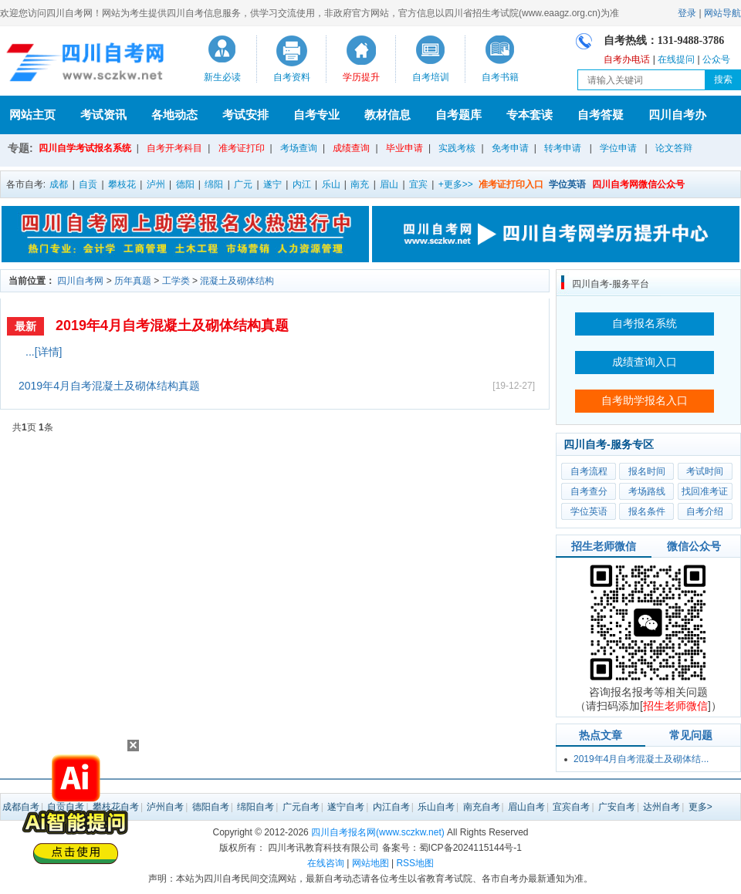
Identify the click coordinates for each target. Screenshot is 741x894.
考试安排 (245, 114)
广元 (243, 184)
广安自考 (616, 806)
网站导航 (722, 13)
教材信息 (387, 114)
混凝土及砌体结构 (237, 280)
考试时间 (704, 471)
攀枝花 (122, 184)
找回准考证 (705, 491)
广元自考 (301, 806)
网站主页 (32, 114)
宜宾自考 (571, 806)
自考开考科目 (174, 148)
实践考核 (456, 148)
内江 (302, 184)
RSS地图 (415, 863)
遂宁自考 (345, 806)
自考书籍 (500, 77)
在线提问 (676, 59)
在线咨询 (325, 863)
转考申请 (562, 148)
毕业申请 (404, 148)
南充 (359, 184)
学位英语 (588, 511)
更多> (700, 806)
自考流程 (588, 471)
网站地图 (370, 863)
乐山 (331, 184)
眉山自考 (526, 806)
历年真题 (132, 280)
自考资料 (291, 77)
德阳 (185, 184)
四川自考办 (677, 114)
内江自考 (391, 806)
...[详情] (43, 352)
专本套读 (529, 114)
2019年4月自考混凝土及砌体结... (641, 759)
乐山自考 (436, 806)
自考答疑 (600, 114)
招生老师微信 (603, 546)
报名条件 (646, 511)
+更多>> (455, 184)
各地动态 (174, 114)
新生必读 (222, 77)
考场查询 (298, 148)
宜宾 (418, 184)
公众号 (716, 59)
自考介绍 (704, 511)
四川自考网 (80, 280)
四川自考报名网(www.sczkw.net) (378, 832)
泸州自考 (165, 806)
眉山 (389, 184)
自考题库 (458, 114)
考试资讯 (103, 114)
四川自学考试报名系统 (85, 148)
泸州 (156, 184)
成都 (58, 184)
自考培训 (430, 77)
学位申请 (618, 148)
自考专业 (316, 114)
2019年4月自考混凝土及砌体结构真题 (172, 325)
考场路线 (646, 491)
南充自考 (481, 806)
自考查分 (588, 491)
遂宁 (272, 184)
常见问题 (690, 735)
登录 (687, 13)
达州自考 (661, 806)
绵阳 (214, 184)
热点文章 (600, 735)
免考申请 (510, 148)
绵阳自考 (255, 806)
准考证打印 (241, 148)
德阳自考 (210, 806)
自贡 (88, 184)
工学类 (176, 280)
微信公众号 (694, 546)
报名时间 (646, 471)
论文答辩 (673, 148)
